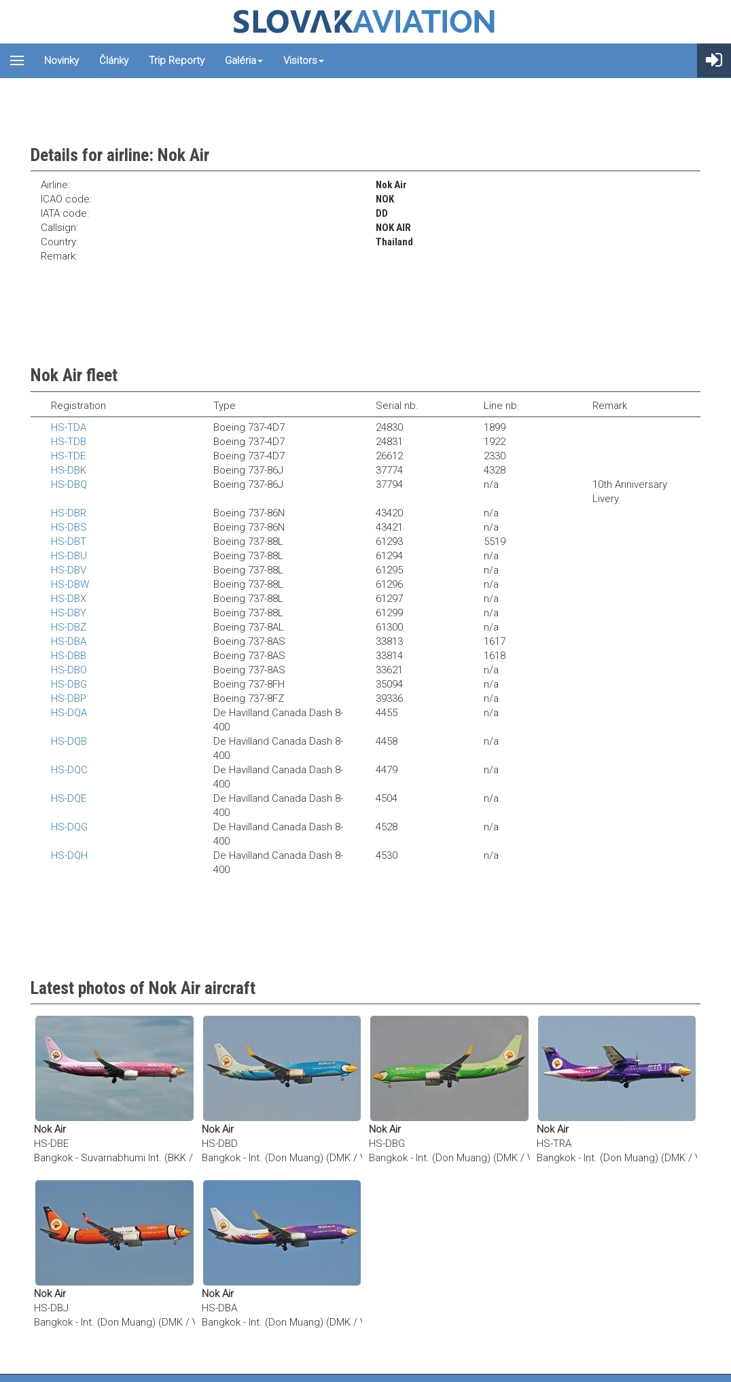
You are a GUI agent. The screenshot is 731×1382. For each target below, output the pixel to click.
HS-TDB (68, 442)
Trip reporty (176, 60)
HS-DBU (69, 556)
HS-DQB (69, 741)
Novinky (61, 60)
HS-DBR (68, 513)
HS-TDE (68, 456)
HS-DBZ (68, 627)
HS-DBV (68, 570)
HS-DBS (69, 527)
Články (113, 60)
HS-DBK (68, 470)
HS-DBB (68, 656)
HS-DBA (68, 641)
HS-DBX (68, 598)
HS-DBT (68, 541)
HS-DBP (68, 698)
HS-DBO (69, 670)
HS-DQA (69, 713)
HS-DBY (68, 613)
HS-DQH (69, 855)
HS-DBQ (69, 484)
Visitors (303, 60)
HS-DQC (69, 770)
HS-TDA (68, 427)
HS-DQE (68, 798)
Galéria (244, 60)
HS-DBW (70, 584)
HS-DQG (69, 827)
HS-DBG (69, 684)
